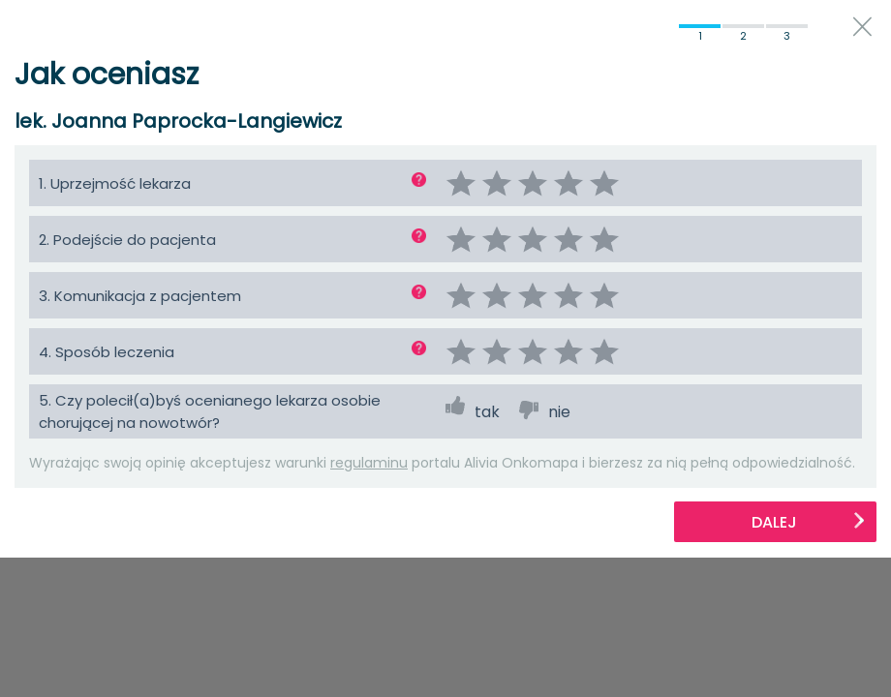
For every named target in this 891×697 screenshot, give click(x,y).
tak (487, 412)
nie (559, 412)
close (862, 26)
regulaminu (369, 462)
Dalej (809, 522)
